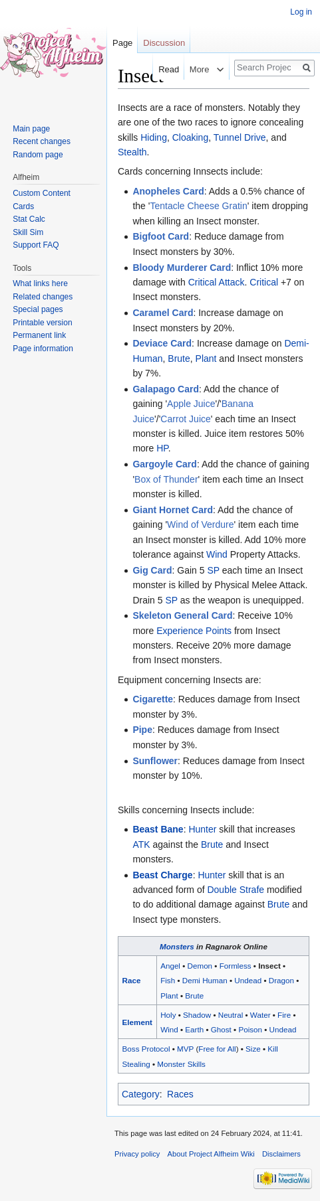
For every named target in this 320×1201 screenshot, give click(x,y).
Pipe (142, 729)
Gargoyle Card (164, 464)
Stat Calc (29, 219)
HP (162, 448)
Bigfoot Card (160, 236)
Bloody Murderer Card (181, 267)
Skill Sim (28, 232)
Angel (170, 965)
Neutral (230, 1014)
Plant (206, 358)
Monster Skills (181, 1064)
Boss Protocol (146, 1048)
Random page (38, 154)
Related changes (43, 296)
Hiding (153, 137)
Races (180, 1094)
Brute (179, 358)
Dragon (281, 980)
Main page (31, 128)
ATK (141, 844)
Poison (250, 1029)
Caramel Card (162, 312)
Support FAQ (36, 245)
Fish (167, 980)
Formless (235, 965)
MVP (185, 1048)
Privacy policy (137, 1154)
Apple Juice (191, 403)
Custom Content (42, 193)
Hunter (202, 829)
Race (131, 980)
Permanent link (39, 335)
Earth (194, 1029)
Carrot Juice (185, 419)
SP (213, 570)
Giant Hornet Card (172, 510)
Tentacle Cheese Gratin (198, 205)
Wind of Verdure (200, 524)
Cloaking (190, 137)
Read (162, 69)
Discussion (164, 43)
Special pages (38, 309)
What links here (40, 283)
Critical (263, 282)
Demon (200, 965)
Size (253, 1048)
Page (122, 43)
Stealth (132, 152)
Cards (23, 206)
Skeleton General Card (182, 615)
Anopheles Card (168, 191)
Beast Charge (162, 875)
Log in (301, 12)
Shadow (197, 1014)
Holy (168, 1014)
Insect (269, 965)
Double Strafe (235, 889)
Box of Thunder (166, 479)
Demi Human (205, 980)
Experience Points (194, 630)
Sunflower (155, 761)
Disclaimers (281, 1154)
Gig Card (152, 570)
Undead (247, 980)
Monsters (177, 946)
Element (137, 1022)
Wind (217, 554)
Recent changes (42, 141)
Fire (284, 1014)
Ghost (221, 1029)
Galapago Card (165, 389)
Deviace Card (162, 343)
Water (260, 1014)
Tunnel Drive (240, 137)
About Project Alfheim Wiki (211, 1154)
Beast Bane (157, 829)
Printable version (42, 322)
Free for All (217, 1048)
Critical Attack (216, 282)
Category (141, 1094)
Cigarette (152, 699)
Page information (43, 348)
